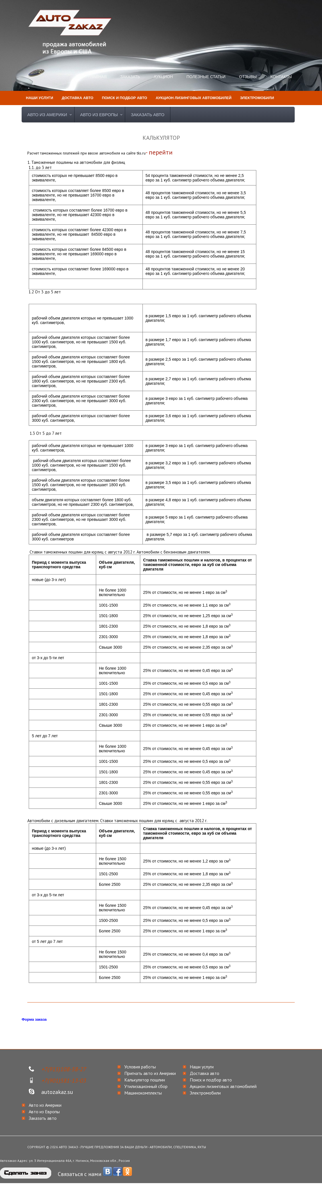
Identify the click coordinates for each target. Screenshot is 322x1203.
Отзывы (248, 76)
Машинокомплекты (143, 1093)
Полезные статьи (206, 76)
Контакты (281, 76)
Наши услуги (202, 1067)
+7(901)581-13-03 (63, 1080)
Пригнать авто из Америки (150, 1073)
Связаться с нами (80, 1174)
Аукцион (163, 76)
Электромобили (205, 1093)
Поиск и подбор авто (211, 1080)
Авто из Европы (99, 114)
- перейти (159, 152)
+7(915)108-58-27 (63, 1069)
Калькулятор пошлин (144, 1080)
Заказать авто (147, 114)
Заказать (130, 76)
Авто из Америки (47, 114)
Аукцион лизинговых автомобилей (223, 1086)
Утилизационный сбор (146, 1086)
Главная (97, 76)
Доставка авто (204, 1073)
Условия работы (140, 1067)
